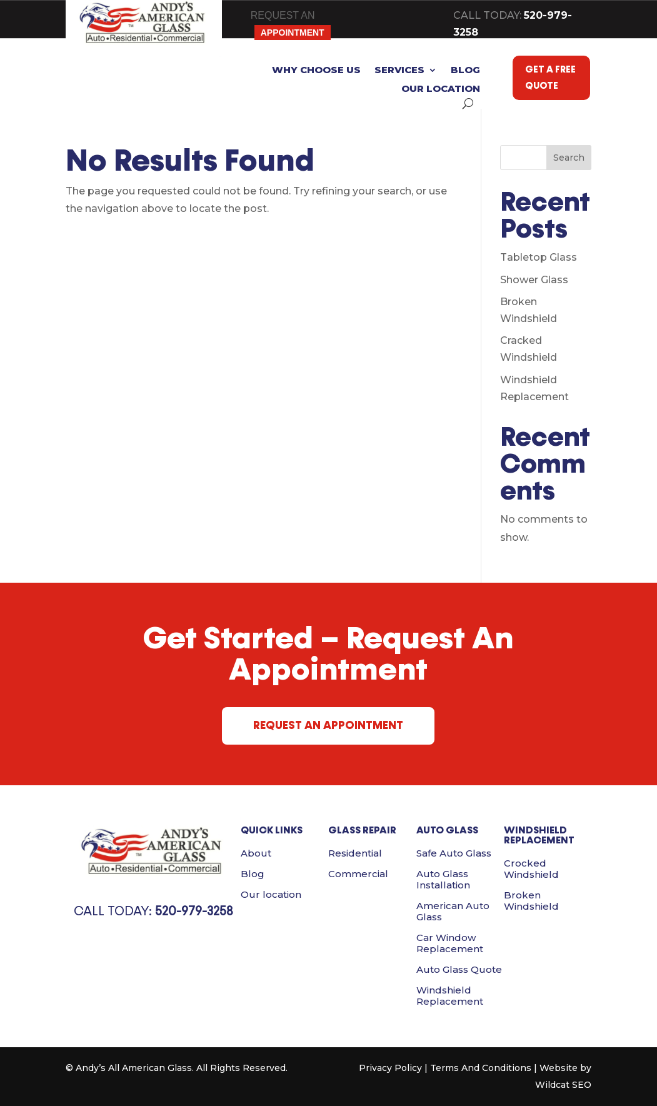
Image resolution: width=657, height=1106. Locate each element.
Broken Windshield (531, 900)
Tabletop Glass (538, 257)
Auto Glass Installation (443, 879)
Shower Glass (534, 280)
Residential (355, 853)
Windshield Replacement (449, 995)
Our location (440, 89)
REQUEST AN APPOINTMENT (328, 725)
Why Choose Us (316, 71)
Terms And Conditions (480, 1067)
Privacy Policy (390, 1067)
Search (568, 157)
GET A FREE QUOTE (550, 77)
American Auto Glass (452, 911)
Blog (465, 71)
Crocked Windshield (531, 868)
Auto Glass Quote (459, 969)
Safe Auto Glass (453, 853)
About (256, 853)
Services (399, 71)
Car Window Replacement (449, 943)
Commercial (358, 874)
